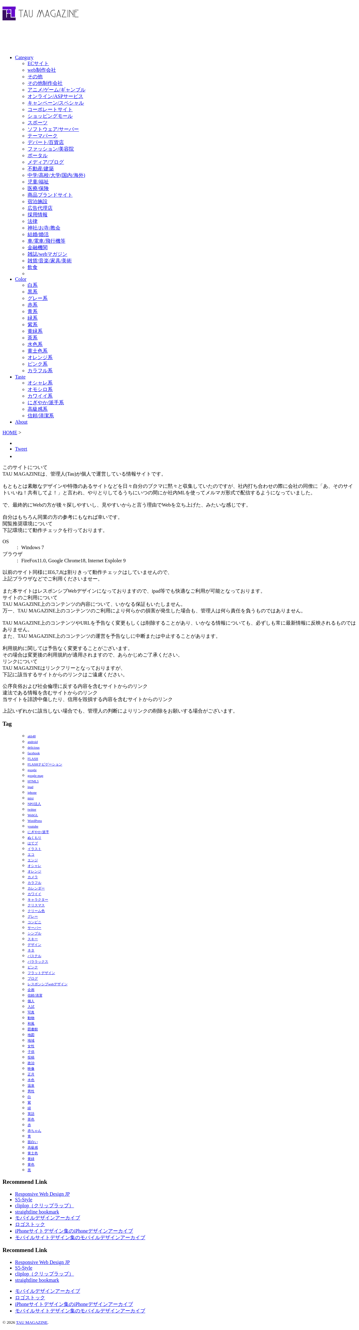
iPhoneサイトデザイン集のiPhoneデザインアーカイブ (74, 1231)
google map (35, 775)
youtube (33, 826)
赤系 (33, 304)
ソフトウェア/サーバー (53, 129)
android (33, 742)
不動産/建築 (41, 168)
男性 (31, 1091)
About (21, 422)
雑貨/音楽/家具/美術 (50, 260)
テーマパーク (43, 135)
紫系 (33, 324)
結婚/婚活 (38, 234)
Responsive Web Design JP (42, 1194)
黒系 (33, 291)
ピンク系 (38, 364)
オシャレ (34, 866)
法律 (33, 221)
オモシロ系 (40, 389)
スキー (33, 939)
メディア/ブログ (46, 162)
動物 (31, 1018)
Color (20, 279)
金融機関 (38, 247)
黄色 (31, 1164)
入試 (31, 1006)
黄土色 (33, 1153)
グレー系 (38, 298)
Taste (20, 376)
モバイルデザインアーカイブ (47, 1217)
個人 (31, 1001)
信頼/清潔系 (41, 415)
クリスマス (36, 905)
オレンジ (34, 871)
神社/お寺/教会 (44, 227)
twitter (32, 809)
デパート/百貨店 (46, 142)
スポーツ (38, 122)
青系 (33, 311)
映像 (31, 1068)
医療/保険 (38, 188)
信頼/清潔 (35, 995)
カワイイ (34, 894)
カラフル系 (40, 370)
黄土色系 (38, 350)
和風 (31, 1023)
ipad (30, 787)
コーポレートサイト (50, 109)
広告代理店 (40, 208)
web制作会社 (42, 70)
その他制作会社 (45, 83)
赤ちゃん (34, 1130)
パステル (34, 956)
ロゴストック (30, 1224)
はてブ (33, 843)
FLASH (33, 758)
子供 (31, 1052)
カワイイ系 (40, 396)
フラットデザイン (41, 973)
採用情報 (38, 214)
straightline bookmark (37, 1211)
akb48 (32, 736)
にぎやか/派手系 (46, 402)
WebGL (33, 815)
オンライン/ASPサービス (55, 96)
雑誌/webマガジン (47, 254)
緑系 (33, 318)
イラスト (34, 849)
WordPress (35, 820)
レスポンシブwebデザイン (48, 984)
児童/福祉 (38, 181)
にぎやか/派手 (38, 832)
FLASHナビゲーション (45, 764)
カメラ (33, 877)
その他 (35, 76)
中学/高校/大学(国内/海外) (56, 175)
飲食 (33, 267)
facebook (34, 753)
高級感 (33, 1147)
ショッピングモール (50, 116)
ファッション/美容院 (51, 149)
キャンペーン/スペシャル (56, 103)
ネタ (31, 950)
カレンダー (36, 888)
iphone (32, 792)
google (32, 770)
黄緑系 (35, 331)
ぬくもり (34, 837)
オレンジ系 (40, 357)
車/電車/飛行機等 (46, 241)
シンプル (34, 933)
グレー (33, 916)
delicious (33, 747)
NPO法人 (34, 804)
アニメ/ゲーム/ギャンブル (56, 89)
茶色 (31, 1119)
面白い (33, 1142)
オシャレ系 (40, 382)
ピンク (33, 967)
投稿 (31, 1057)
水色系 (35, 344)
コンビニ (34, 922)
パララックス (38, 961)
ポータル (38, 155)
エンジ (33, 860)
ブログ (33, 978)
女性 (31, 1046)
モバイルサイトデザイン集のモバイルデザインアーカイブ (80, 1237)
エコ (31, 854)
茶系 (33, 337)
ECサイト (38, 63)
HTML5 (33, 781)
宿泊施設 (38, 201)
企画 (31, 990)
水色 (31, 1080)
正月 (31, 1074)
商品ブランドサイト (50, 195)
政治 (31, 1063)
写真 (31, 1012)
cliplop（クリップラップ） (44, 1205)
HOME (10, 432)
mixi (31, 798)
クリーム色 (36, 911)
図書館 (33, 1029)
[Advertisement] (76, 39)
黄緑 (31, 1159)
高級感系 (38, 409)
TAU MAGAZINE (32, 1322)
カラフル (34, 882)
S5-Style (23, 1199)
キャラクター (38, 899)
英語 (31, 1114)
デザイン (34, 944)
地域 (31, 1040)
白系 (33, 285)
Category (24, 57)
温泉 (31, 1085)
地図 (31, 1035)
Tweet (21, 448)
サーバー (34, 928)
